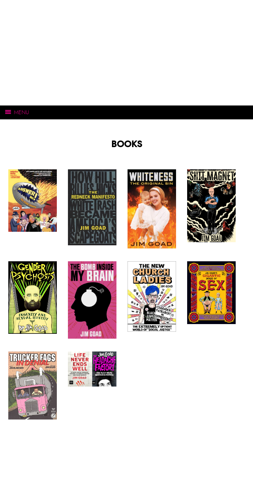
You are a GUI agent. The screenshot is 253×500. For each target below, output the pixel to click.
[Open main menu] (126, 112)
